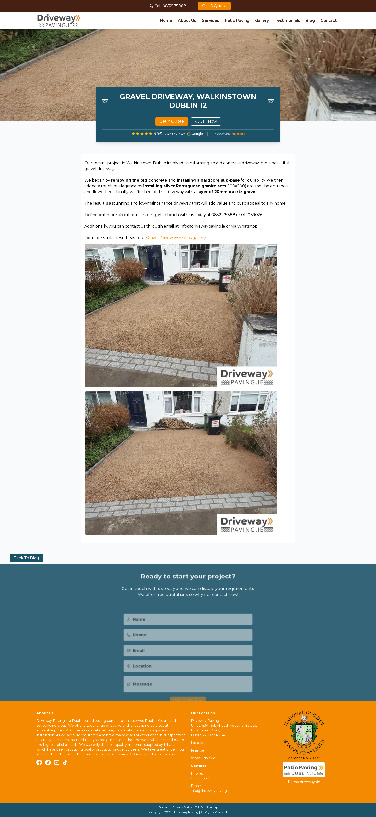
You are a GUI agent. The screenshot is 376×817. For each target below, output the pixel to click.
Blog (310, 20)
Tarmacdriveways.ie (304, 782)
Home (166, 20)
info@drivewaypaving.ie (210, 790)
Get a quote (214, 6)
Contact (329, 20)
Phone (135, 642)
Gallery (262, 20)
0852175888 (201, 778)
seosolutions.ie (203, 758)
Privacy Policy (182, 807)
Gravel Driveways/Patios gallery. (176, 237)
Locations (199, 743)
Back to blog (26, 558)
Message (138, 693)
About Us (187, 20)
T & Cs (199, 807)
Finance (197, 750)
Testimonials (287, 20)
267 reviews (175, 134)
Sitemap (212, 807)
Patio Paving (237, 20)
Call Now (206, 121)
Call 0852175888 (168, 6)
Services (210, 20)
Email (134, 658)
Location (138, 674)
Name (134, 626)
